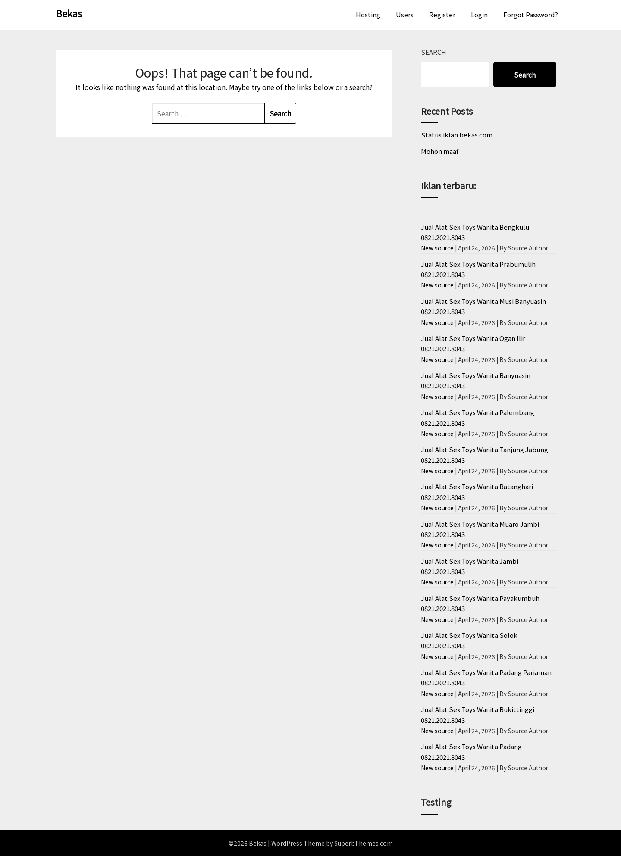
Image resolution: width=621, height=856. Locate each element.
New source (437, 248)
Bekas (69, 13)
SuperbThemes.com (363, 843)
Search (433, 51)
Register (442, 14)
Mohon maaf (439, 151)
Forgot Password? (530, 14)
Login (479, 14)
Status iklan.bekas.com (456, 134)
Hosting (368, 14)
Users (405, 14)
